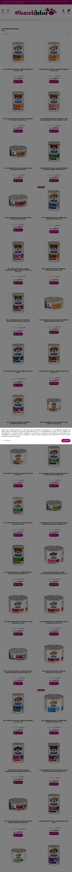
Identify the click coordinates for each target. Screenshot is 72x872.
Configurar (7, 440)
